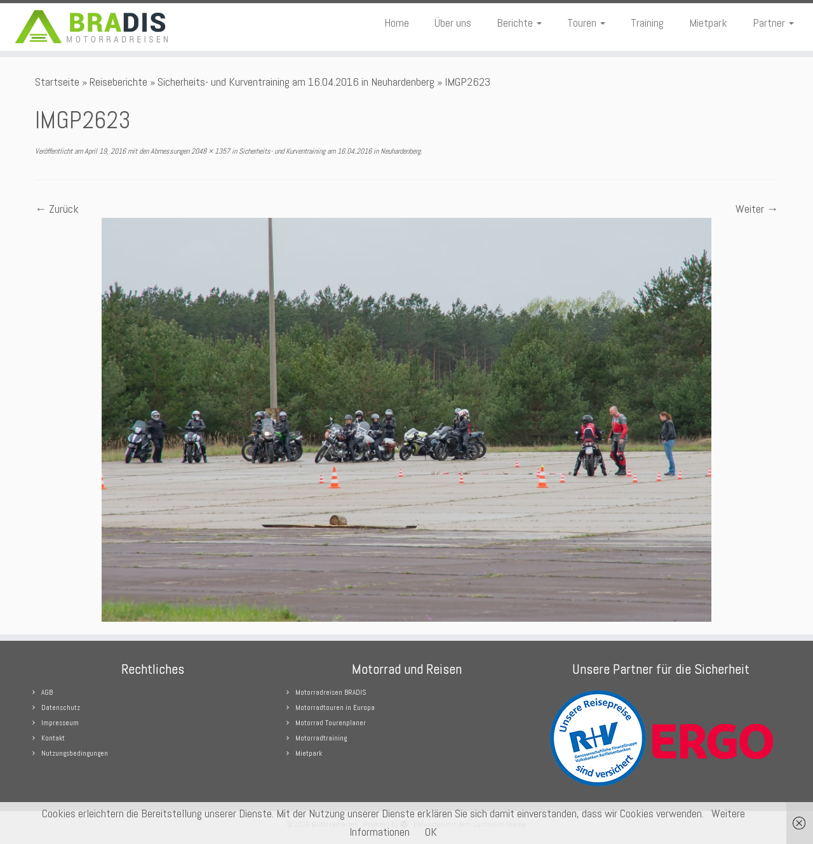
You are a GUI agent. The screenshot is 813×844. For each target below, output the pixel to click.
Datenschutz (60, 707)
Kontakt (53, 737)
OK (431, 831)
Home (396, 22)
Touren (586, 22)
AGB (47, 692)
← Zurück (57, 208)
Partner (773, 22)
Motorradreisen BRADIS (330, 692)
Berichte (519, 22)
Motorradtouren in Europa (335, 707)
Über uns (452, 22)
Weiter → (757, 208)
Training (647, 22)
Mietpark (708, 22)
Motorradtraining (321, 737)
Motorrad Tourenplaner (330, 722)
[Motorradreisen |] (93, 27)
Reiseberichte (118, 81)
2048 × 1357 (209, 151)
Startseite (57, 81)
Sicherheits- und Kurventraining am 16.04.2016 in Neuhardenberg (296, 81)
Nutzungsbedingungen (74, 753)
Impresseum (60, 722)
